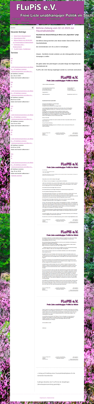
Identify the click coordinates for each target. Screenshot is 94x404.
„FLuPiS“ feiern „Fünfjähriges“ (22, 49)
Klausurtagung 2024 (19, 38)
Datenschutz (50, 398)
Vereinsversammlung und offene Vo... (22, 71)
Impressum (43, 398)
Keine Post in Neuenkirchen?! (22, 36)
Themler (55, 402)
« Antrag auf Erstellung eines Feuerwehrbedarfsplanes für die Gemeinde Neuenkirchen (56, 374)
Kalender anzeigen (16, 175)
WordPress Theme (41, 402)
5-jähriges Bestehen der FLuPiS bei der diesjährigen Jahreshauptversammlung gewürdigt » (53, 383)
